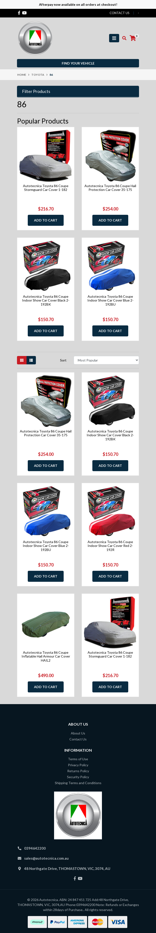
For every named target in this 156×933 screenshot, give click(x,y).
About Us (78, 733)
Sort (63, 360)
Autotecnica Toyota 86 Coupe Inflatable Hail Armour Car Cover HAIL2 (46, 656)
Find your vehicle (78, 63)
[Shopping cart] (133, 38)
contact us (119, 13)
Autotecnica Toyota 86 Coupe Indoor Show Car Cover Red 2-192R (110, 546)
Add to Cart (45, 220)
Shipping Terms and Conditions (78, 783)
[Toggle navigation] (114, 38)
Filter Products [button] (36, 91)
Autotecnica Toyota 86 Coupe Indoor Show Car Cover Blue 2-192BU (110, 300)
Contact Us (78, 739)
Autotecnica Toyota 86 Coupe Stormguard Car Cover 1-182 (45, 188)
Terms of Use (78, 759)
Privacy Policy (78, 765)
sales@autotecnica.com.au (46, 858)
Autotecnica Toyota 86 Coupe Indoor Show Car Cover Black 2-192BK (45, 300)
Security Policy (78, 777)
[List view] (31, 360)
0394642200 (35, 848)
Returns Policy (78, 771)
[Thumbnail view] (22, 360)
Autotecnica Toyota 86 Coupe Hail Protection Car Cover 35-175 (110, 188)
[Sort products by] (106, 360)
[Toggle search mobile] (123, 38)
